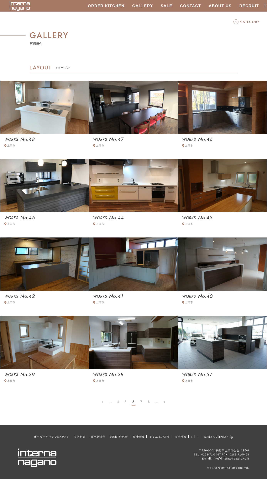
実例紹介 (80, 436)
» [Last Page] (164, 401)
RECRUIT (249, 6)
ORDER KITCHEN (106, 6)
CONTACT (190, 6)
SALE (166, 6)
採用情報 (180, 436)
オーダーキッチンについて (51, 436)
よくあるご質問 (159, 436)
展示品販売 (98, 436)
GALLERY (142, 6)
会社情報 (138, 436)
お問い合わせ (119, 436)
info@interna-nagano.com (231, 458)
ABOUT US (220, 6)
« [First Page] (103, 401)
